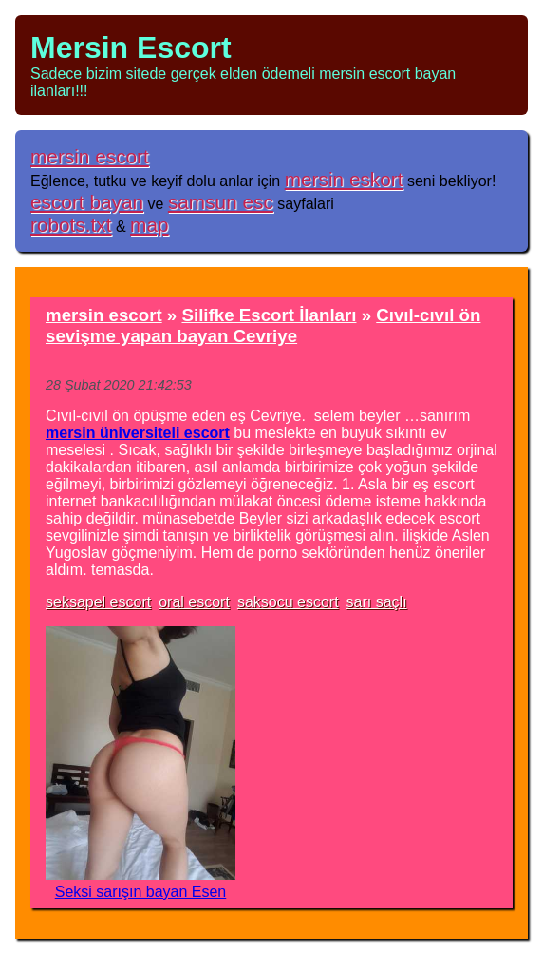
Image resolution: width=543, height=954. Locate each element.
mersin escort (89, 156)
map (149, 225)
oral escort (194, 602)
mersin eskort (344, 179)
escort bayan (86, 202)
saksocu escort (288, 602)
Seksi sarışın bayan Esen (141, 892)
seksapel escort (98, 602)
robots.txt (71, 225)
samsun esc (220, 202)
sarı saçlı (376, 602)
